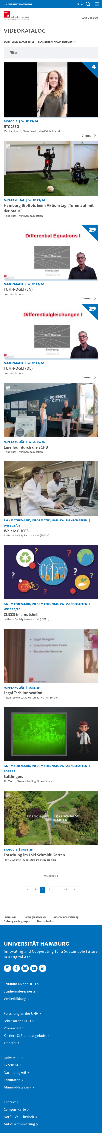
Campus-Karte (15, 1109)
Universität (12, 1057)
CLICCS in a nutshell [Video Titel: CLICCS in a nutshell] (21, 614)
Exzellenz (11, 1065)
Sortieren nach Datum (55, 41)
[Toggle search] (88, 4)
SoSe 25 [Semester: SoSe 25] (34, 687)
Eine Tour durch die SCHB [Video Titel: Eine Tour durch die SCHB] (26, 447)
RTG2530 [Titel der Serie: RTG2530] (11, 126)
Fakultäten (12, 1080)
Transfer (10, 1043)
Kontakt (10, 1102)
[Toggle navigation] (97, 4)
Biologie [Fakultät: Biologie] (10, 121)
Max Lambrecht (12, 131)
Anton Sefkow (12, 697)
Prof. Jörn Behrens (14, 294)
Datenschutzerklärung (65, 917)
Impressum (10, 917)
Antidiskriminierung (19, 1124)
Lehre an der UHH (17, 1021)
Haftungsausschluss (35, 917)
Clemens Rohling (26, 781)
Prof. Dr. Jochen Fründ (16, 860)
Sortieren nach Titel (19, 41)
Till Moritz (10, 781)
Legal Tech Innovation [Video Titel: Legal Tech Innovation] (23, 693)
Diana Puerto (29, 131)
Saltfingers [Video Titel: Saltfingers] (13, 776)
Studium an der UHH (20, 984)
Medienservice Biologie (43, 860)
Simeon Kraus (44, 781)
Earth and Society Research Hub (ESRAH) (26, 535)
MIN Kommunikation (31, 216)
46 (66, 890)
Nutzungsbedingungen (17, 921)
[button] (77, 4)
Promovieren (14, 1028)
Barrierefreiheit (46, 921)
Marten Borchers (50, 697)
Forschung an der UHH (21, 1013)
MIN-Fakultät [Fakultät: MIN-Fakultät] (14, 200)
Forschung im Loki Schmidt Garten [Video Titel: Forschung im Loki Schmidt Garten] (34, 855)
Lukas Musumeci (30, 697)
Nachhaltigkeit (15, 1072)
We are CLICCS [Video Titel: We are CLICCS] (16, 531)
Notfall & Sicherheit (19, 1117)
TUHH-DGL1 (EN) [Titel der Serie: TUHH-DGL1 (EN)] (18, 289)
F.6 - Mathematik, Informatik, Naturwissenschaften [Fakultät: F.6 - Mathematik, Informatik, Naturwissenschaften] (45, 520)
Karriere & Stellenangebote (25, 1035)
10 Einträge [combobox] (51, 876)
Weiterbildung (15, 998)
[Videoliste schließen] (89, 135)
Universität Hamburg (18, 4)
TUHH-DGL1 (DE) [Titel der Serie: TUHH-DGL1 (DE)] (18, 368)
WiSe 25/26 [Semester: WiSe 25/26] (29, 121)
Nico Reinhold (46, 131)
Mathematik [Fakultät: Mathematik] (13, 284)
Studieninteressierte (19, 991)
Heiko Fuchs (11, 216)
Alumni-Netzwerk (17, 1087)
